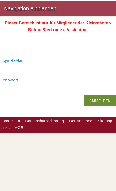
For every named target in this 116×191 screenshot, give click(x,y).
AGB (19, 127)
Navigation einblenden (30, 8)
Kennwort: (10, 80)
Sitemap (105, 121)
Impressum (10, 121)
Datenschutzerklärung (44, 121)
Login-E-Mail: (12, 60)
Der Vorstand (80, 121)
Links (5, 127)
